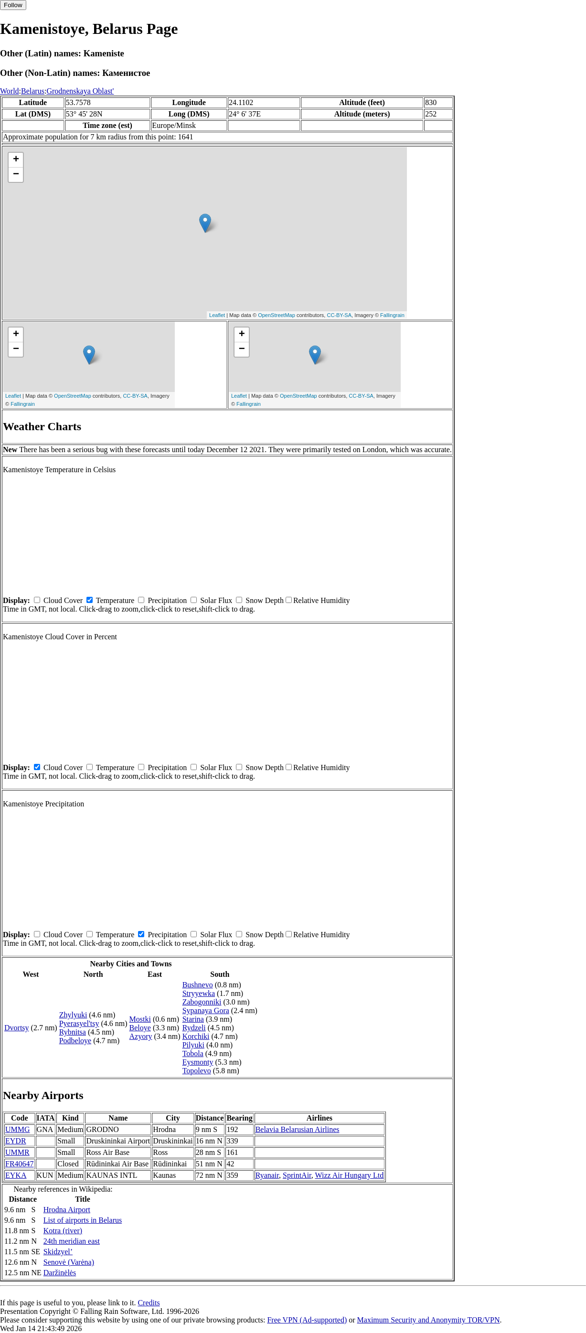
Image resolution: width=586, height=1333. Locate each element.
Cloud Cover (63, 600)
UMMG (17, 1129)
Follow (13, 5)
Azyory (140, 1036)
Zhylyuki (73, 1015)
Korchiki (196, 1036)
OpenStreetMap (276, 315)
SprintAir (297, 1175)
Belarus (32, 91)
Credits (149, 1303)
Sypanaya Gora (205, 1010)
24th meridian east (71, 1241)
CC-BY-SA (339, 315)
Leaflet (217, 315)
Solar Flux (216, 600)
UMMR (17, 1152)
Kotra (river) (62, 1231)
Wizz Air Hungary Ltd (349, 1175)
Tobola (192, 1053)
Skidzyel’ (58, 1252)
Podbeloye (75, 1041)
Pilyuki (193, 1045)
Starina (193, 1019)
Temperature (115, 600)
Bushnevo (197, 985)
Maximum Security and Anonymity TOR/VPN (428, 1320)
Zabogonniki (202, 1002)
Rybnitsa (72, 1032)
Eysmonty (197, 1062)
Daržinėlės (59, 1273)
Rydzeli (194, 1028)
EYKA (15, 1175)
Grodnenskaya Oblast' (80, 91)
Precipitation (167, 600)
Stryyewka (198, 993)
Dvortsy (16, 1028)
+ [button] (16, 160)
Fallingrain (392, 315)
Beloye (140, 1028)
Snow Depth (264, 600)
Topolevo (196, 1071)
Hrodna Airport (66, 1210)
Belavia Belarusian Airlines (298, 1129)
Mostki (140, 1019)
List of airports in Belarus (82, 1220)
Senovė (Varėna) (68, 1262)
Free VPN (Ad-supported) (307, 1320)
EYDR (15, 1141)
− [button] (16, 175)
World (9, 91)
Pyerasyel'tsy (79, 1023)
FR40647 (19, 1164)
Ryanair (267, 1175)
